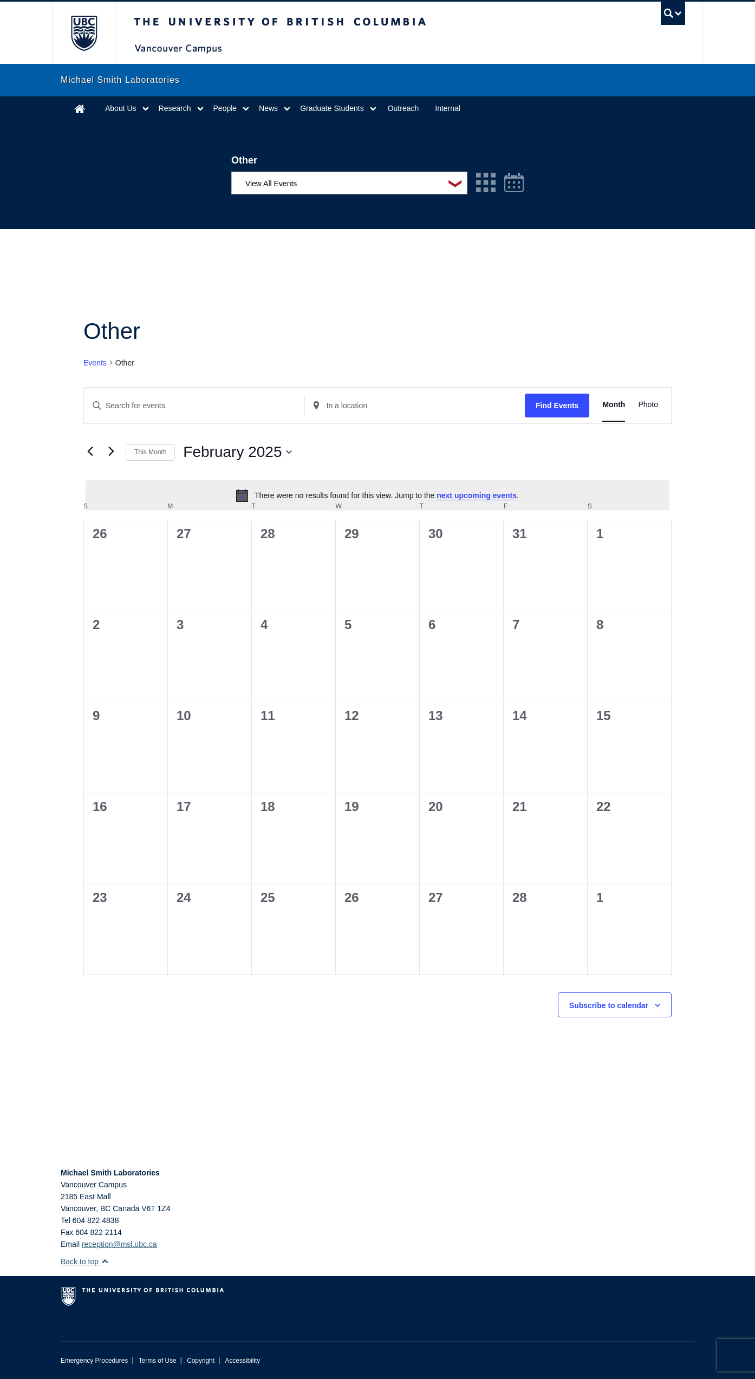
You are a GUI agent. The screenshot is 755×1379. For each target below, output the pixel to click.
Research (175, 108)
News (268, 108)
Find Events (557, 405)
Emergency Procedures (94, 1360)
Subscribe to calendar (608, 1005)
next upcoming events (477, 495)
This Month (150, 452)
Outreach (403, 108)
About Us (120, 108)
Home (80, 108)
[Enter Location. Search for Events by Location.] (415, 406)
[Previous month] (89, 451)
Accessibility (242, 1360)
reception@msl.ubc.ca (119, 1244)
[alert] (377, 495)
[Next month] (111, 451)
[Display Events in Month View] (613, 405)
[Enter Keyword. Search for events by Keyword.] (194, 406)
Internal (447, 108)
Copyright (200, 1360)
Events (95, 362)
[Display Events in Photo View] (648, 405)
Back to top (85, 1261)
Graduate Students (332, 108)
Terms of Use (158, 1360)
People (225, 108)
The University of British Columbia (84, 33)
